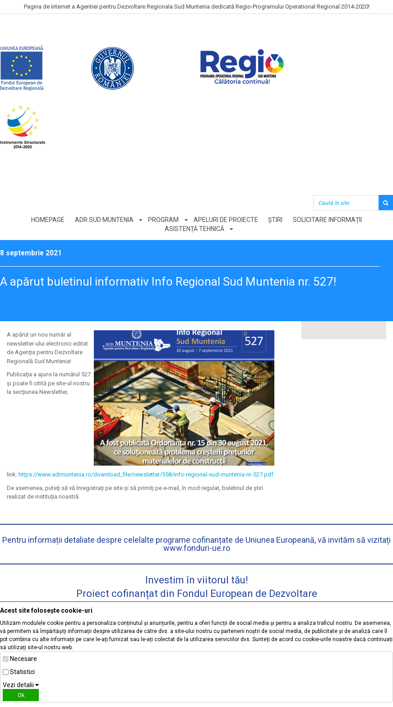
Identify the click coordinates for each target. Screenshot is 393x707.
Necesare (23, 658)
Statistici (22, 671)
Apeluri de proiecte (226, 219)
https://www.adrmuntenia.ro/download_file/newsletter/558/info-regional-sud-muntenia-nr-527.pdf (145, 474)
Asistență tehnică (194, 228)
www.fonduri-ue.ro (196, 548)
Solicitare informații (327, 219)
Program (163, 219)
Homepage (47, 219)
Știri (275, 219)
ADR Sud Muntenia (103, 219)
